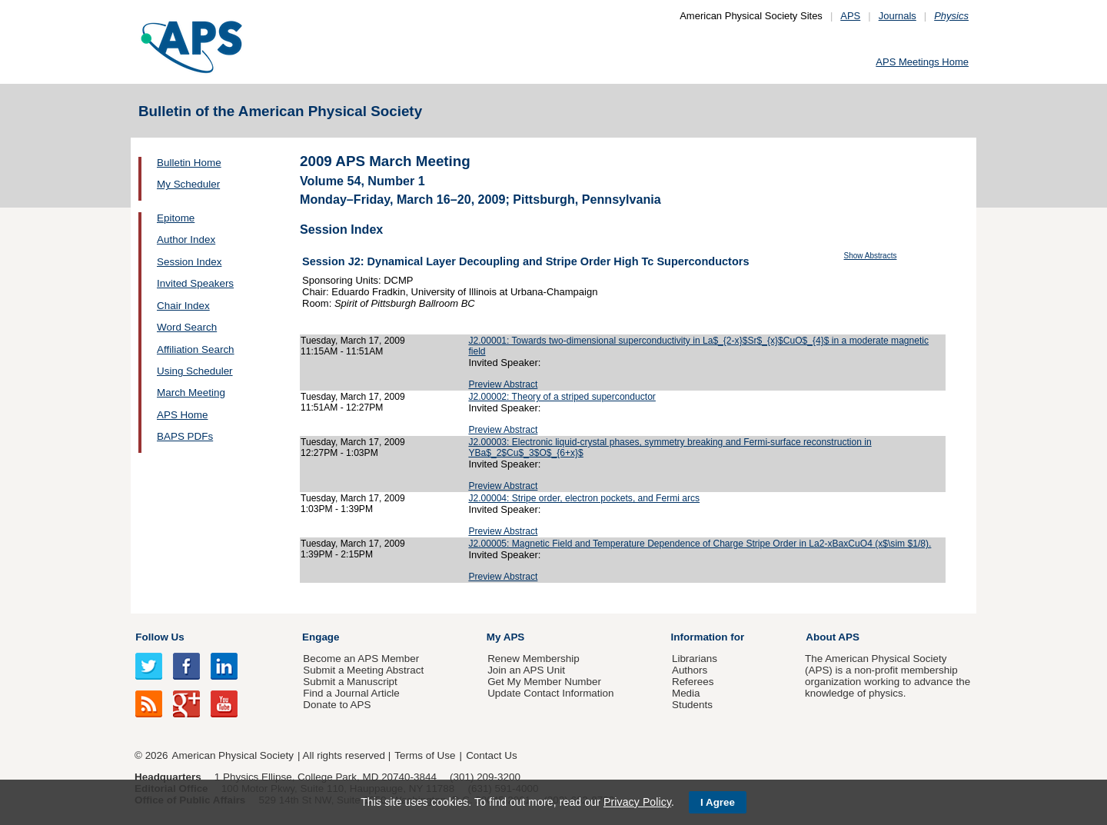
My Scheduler (188, 184)
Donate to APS (337, 704)
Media (686, 693)
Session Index (189, 262)
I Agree (717, 802)
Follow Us (159, 637)
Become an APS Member (361, 658)
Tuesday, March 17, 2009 (353, 340)
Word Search (187, 327)
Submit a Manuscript (350, 681)
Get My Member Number (544, 681)
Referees (693, 681)
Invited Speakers (195, 283)
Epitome (175, 218)
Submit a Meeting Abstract (363, 670)
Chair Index (183, 305)
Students (692, 704)
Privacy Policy (637, 802)
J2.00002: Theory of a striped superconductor (562, 396)
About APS (832, 637)
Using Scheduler (195, 371)
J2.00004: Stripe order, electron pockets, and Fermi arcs (584, 498)
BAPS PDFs (185, 436)
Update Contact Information (550, 693)
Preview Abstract (502, 384)
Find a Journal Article (351, 693)
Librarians (694, 658)
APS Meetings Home (922, 62)
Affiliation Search (195, 349)
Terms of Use (424, 755)
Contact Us (491, 755)
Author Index (186, 239)
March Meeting (191, 392)
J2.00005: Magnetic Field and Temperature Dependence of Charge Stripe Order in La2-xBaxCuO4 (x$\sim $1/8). (699, 543)
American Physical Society (233, 755)
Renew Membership (533, 658)
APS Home (182, 415)
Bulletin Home (189, 162)
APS (850, 16)
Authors (689, 670)
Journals (897, 16)
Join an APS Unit (526, 670)
